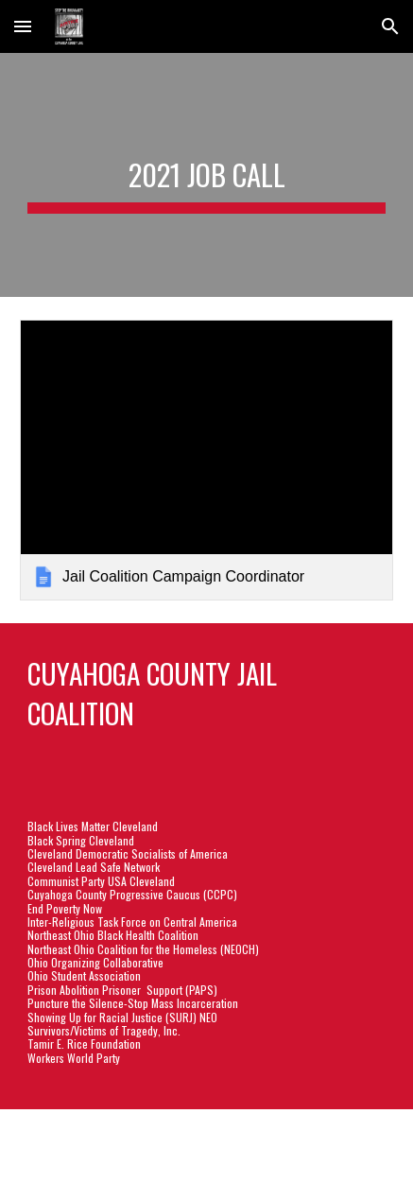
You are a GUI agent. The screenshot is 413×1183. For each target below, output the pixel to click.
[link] (206, 460)
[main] (206, 175)
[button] (22, 26)
